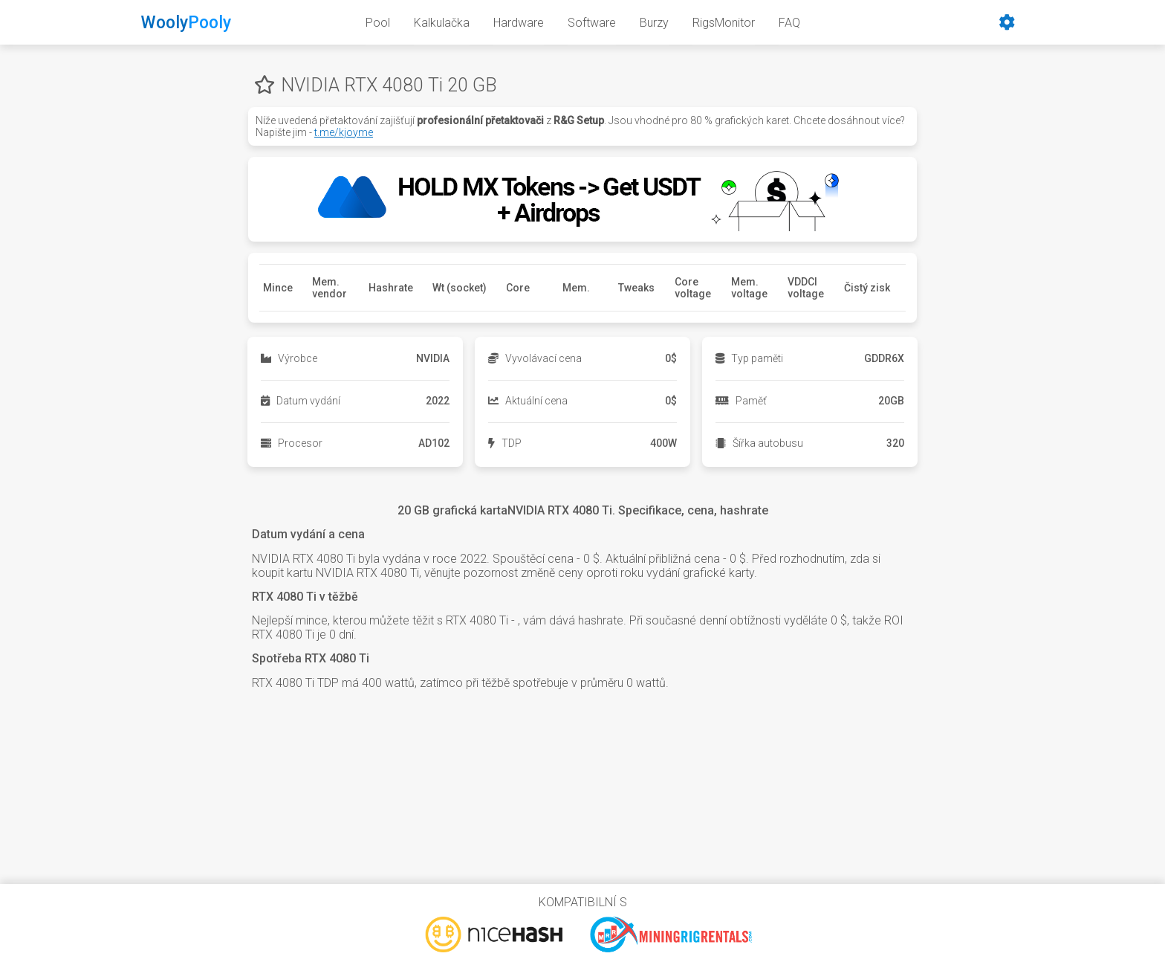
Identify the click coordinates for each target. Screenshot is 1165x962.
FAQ (789, 23)
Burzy (654, 23)
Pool (378, 23)
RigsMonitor (723, 23)
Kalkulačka (442, 23)
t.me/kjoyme (343, 132)
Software (592, 23)
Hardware (518, 23)
